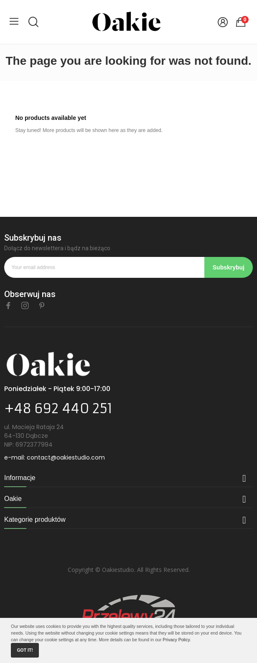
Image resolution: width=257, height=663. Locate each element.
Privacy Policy (176, 639)
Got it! (25, 650)
